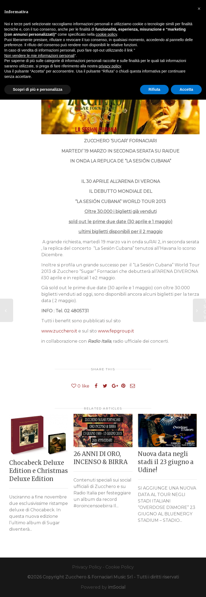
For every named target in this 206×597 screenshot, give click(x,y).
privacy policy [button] (110, 66)
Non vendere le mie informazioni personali (39, 55)
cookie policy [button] (106, 34)
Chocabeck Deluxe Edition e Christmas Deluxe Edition (38, 471)
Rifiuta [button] (154, 89)
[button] (199, 8)
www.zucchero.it (59, 331)
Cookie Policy (119, 567)
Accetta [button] (186, 89)
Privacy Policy (87, 567)
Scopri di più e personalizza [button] (37, 89)
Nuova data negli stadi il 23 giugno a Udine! (166, 462)
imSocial (117, 587)
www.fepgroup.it (116, 331)
